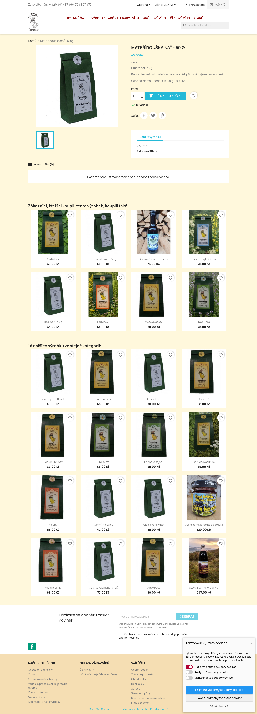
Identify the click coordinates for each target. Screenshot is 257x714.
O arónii (200, 18)
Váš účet (138, 663)
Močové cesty (153, 322)
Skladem (143, 151)
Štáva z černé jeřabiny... (204, 587)
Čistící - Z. (204, 399)
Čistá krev (53, 259)
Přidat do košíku (166, 96)
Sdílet (144, 115)
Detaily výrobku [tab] (150, 137)
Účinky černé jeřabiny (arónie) (98, 674)
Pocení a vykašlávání (203, 259)
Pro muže (103, 462)
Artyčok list (154, 399)
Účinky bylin (87, 669)
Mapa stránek (36, 697)
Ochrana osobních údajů (43, 679)
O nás (31, 674)
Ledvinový (103, 322)
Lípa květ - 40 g (53, 322)
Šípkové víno (180, 18)
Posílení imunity (53, 462)
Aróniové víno (154, 18)
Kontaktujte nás (38, 692)
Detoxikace (154, 587)
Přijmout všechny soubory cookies (219, 690)
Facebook (32, 646)
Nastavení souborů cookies (148, 698)
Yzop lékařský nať (153, 524)
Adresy (135, 688)
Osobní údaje (139, 669)
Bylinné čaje (77, 18)
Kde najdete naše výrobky (44, 701)
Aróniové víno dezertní (154, 259)
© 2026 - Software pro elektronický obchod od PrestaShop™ (128, 709)
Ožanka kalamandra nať (103, 587)
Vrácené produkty (142, 674)
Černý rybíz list (103, 524)
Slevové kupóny (141, 693)
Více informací (219, 706)
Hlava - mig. (204, 322)
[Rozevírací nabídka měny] (170, 5)
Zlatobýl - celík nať (53, 399)
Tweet (153, 115)
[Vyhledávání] (205, 25)
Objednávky (138, 679)
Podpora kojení (153, 462)
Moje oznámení (140, 702)
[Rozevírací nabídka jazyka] (144, 5)
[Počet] (135, 96)
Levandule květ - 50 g (103, 259)
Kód (139, 146)
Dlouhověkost (103, 399)
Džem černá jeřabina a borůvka (204, 524)
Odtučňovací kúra (204, 462)
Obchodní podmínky (40, 669)
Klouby (53, 524)
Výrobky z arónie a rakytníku (115, 18)
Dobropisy (137, 684)
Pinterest (162, 115)
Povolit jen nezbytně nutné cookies (219, 698)
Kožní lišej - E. (53, 587)
